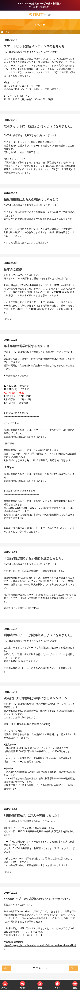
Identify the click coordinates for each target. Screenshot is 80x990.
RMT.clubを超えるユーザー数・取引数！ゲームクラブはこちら (40, 5)
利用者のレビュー (49, 647)
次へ (73, 968)
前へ (6, 968)
